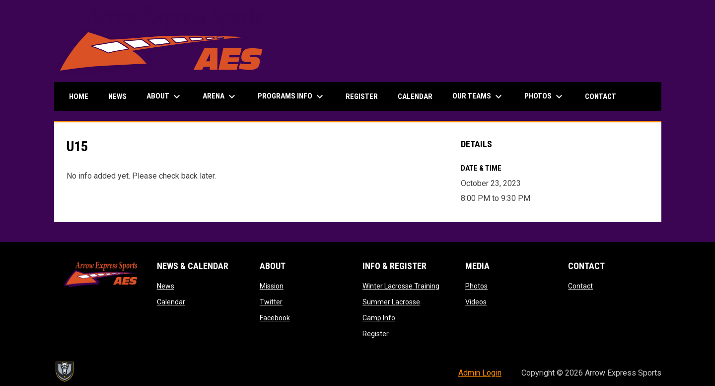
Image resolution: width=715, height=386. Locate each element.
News (165, 286)
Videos (476, 302)
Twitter (271, 302)
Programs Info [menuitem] (292, 96)
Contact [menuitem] (600, 96)
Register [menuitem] (362, 96)
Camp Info (378, 318)
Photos (476, 286)
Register (375, 334)
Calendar (171, 302)
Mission (272, 286)
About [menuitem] (164, 96)
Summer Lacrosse (391, 302)
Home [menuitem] (78, 96)
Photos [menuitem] (544, 96)
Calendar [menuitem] (415, 96)
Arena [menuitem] (220, 96)
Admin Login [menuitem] (479, 373)
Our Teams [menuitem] (478, 96)
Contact (580, 286)
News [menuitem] (117, 96)
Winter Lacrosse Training (400, 286)
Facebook (275, 318)
